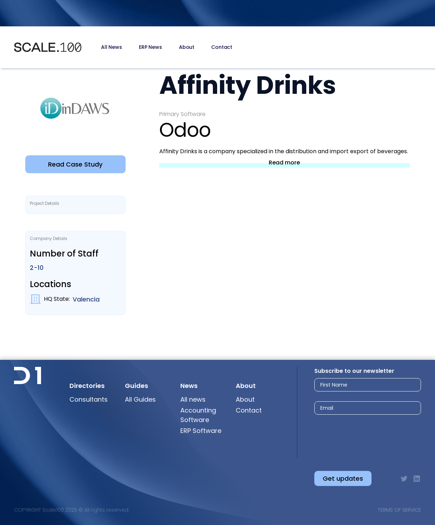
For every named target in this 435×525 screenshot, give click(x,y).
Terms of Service (399, 509)
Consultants (88, 399)
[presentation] (361, 437)
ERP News (150, 47)
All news (193, 399)
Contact (221, 47)
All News (111, 47)
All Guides (140, 399)
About (186, 47)
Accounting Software (198, 415)
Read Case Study (75, 164)
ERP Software (200, 430)
